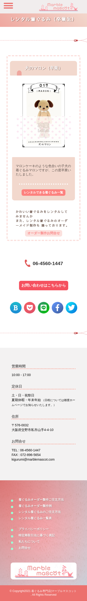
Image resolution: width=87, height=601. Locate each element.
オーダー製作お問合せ (43, 233)
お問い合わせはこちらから (43, 285)
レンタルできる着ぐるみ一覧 (43, 192)
